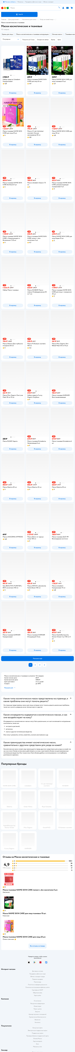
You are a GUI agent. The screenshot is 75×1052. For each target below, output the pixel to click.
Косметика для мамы (29, 19)
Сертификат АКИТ (37, 990)
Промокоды (37, 982)
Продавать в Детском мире (37, 974)
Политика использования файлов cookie (37, 987)
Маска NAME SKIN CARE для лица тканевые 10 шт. (24, 913)
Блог (37, 1044)
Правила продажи (37, 979)
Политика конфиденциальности (37, 984)
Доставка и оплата (37, 971)
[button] (19, 14)
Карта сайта (37, 995)
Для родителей (13, 19)
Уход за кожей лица (46, 19)
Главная (3, 19)
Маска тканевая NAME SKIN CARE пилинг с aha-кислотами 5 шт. (30, 890)
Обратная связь (37, 993)
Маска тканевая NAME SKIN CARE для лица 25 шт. (24, 937)
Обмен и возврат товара (37, 976)
